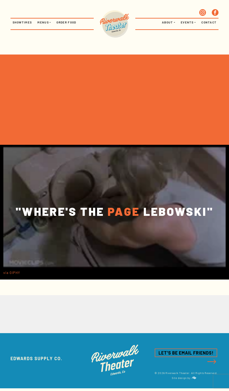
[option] (114, 314)
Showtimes (22, 22)
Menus (43, 22)
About (167, 22)
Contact (208, 22)
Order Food (66, 22)
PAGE (124, 211)
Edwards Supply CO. (36, 358)
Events (187, 22)
